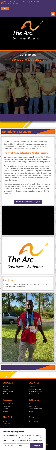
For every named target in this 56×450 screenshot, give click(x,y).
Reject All (22, 446)
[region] (23, 439)
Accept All (36, 446)
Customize (9, 446)
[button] (28, 46)
